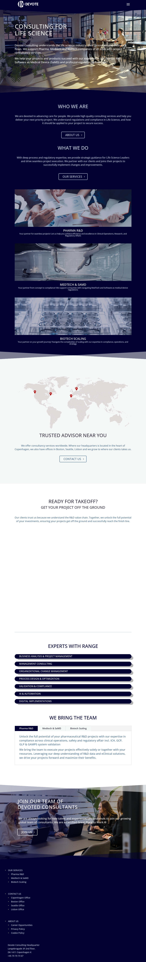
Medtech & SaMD (51, 728)
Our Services (72, 177)
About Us (72, 135)
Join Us (26, 832)
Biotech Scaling (78, 728)
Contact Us (72, 459)
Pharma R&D (26, 728)
